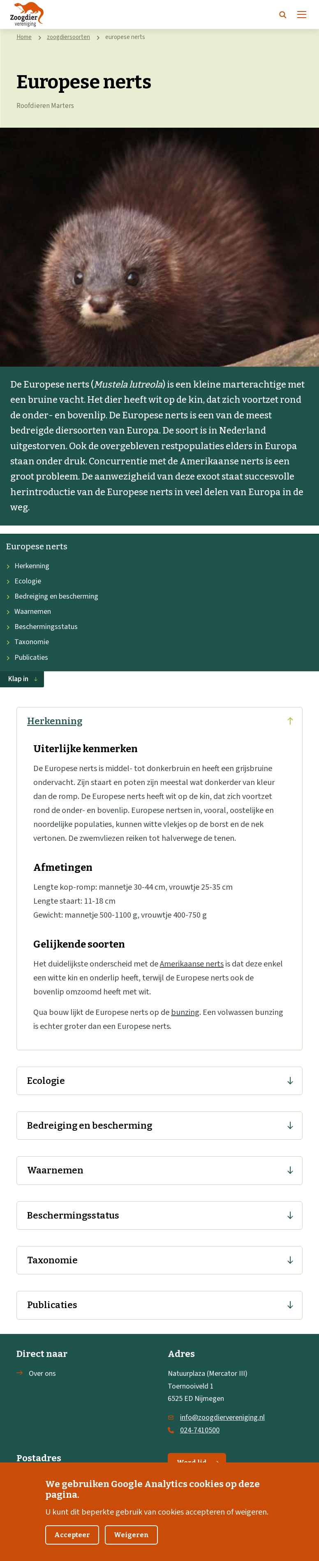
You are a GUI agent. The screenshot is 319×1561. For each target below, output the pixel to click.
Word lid (198, 1463)
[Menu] (302, 14)
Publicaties (27, 657)
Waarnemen (28, 611)
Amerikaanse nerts (192, 964)
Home (24, 37)
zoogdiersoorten (68, 37)
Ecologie (23, 581)
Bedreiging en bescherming (52, 596)
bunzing (185, 1012)
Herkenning (27, 566)
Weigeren (131, 1543)
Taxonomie (27, 642)
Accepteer (72, 1543)
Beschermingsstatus (42, 627)
